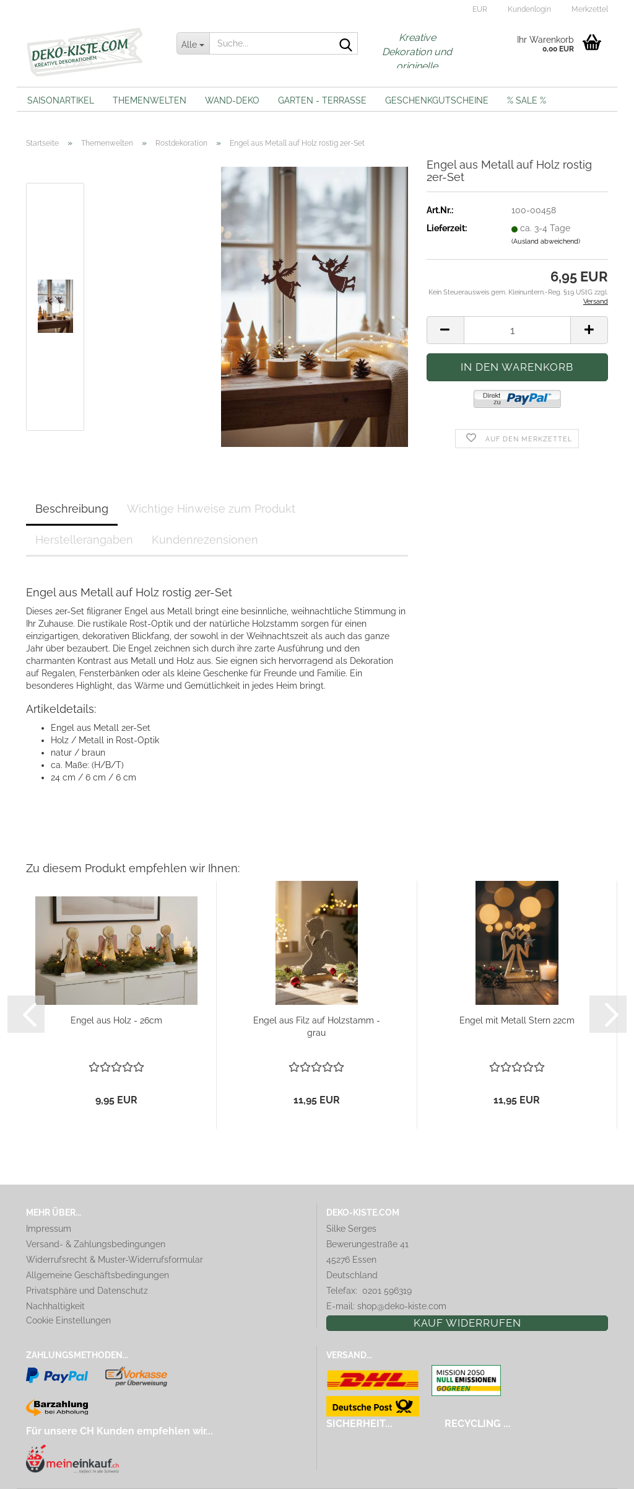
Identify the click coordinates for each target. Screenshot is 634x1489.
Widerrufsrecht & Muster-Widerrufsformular (114, 1260)
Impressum (48, 1229)
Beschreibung (71, 508)
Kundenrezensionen (205, 539)
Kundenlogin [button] (528, 9)
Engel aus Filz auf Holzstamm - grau (316, 1026)
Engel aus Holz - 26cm (116, 1020)
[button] (478, 9)
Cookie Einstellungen (68, 1320)
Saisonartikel (60, 100)
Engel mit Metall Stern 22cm (517, 1020)
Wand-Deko (232, 100)
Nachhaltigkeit (55, 1306)
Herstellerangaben (84, 539)
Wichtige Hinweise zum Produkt (211, 508)
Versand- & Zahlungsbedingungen (95, 1244)
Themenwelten (149, 100)
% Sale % (526, 100)
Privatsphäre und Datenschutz (87, 1291)
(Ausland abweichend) (545, 241)
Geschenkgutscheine (437, 100)
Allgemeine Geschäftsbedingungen (97, 1275)
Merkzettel (589, 9)
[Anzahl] (517, 330)
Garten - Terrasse (322, 100)
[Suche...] (193, 43)
